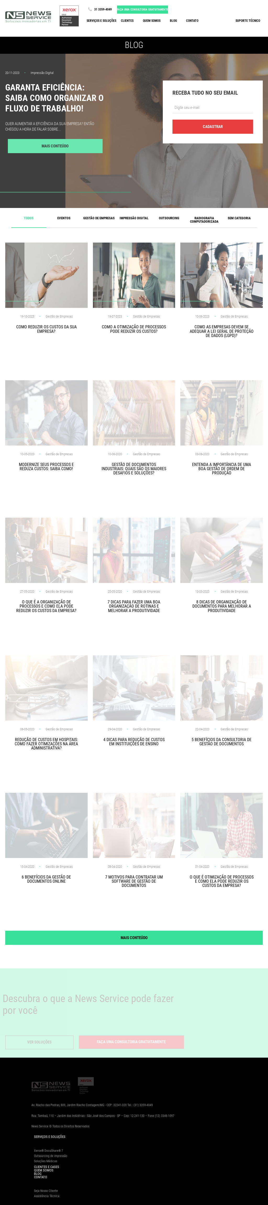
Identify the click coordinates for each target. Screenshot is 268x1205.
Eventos (63, 218)
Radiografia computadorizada (204, 219)
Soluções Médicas (45, 1161)
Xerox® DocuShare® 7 (48, 1150)
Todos (29, 218)
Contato (192, 21)
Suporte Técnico (248, 21)
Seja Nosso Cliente (46, 1190)
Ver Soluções (39, 1042)
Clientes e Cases (46, 1167)
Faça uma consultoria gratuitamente (142, 9)
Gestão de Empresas (99, 218)
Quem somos (151, 21)
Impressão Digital (134, 218)
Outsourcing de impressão (50, 1156)
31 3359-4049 (99, 9)
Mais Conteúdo (55, 146)
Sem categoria (239, 218)
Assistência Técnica (46, 1196)
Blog (173, 21)
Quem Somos (43, 1170)
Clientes (127, 21)
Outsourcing (169, 218)
